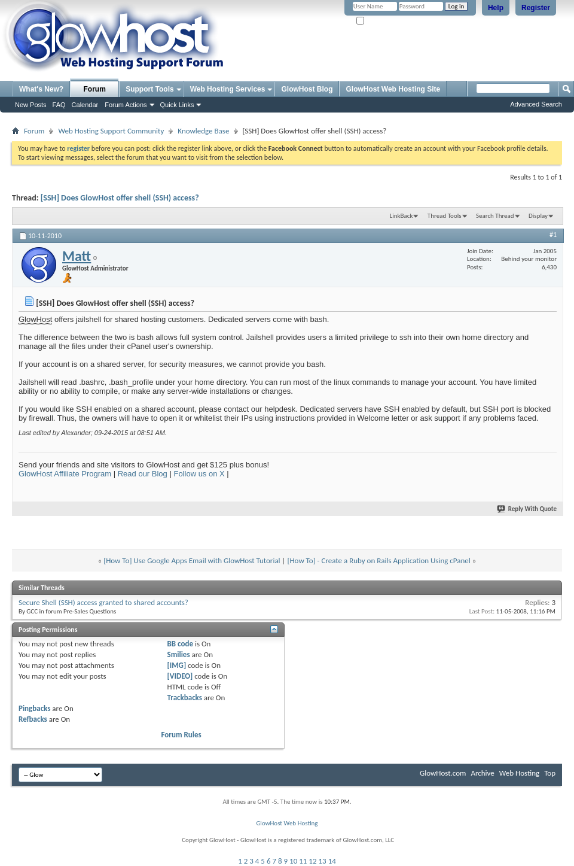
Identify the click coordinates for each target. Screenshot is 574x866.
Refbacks (33, 719)
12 (312, 860)
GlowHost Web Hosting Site (393, 89)
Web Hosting (519, 772)
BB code (180, 643)
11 (303, 860)
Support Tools (149, 89)
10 (293, 860)
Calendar (85, 104)
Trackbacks (184, 697)
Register (535, 8)
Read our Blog (142, 473)
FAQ (59, 104)
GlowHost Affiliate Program (65, 473)
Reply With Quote (527, 509)
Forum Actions (125, 104)
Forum (95, 89)
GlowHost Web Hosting (286, 823)
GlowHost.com (443, 772)
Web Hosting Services (227, 89)
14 (332, 860)
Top (549, 772)
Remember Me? (382, 21)
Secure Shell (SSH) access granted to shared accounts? (103, 602)
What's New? (41, 89)
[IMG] (177, 665)
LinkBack (401, 216)
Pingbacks (34, 708)
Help (495, 8)
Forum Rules (181, 734)
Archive (482, 772)
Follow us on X (198, 473)
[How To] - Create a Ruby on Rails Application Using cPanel (378, 560)
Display (538, 216)
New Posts (31, 104)
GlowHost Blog (306, 89)
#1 (553, 234)
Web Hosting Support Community (111, 130)
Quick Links (177, 104)
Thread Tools (445, 216)
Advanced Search (536, 104)
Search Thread (495, 216)
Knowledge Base (203, 130)
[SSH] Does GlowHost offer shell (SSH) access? (120, 198)
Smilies (178, 654)
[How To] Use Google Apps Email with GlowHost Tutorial (191, 560)
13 (322, 860)
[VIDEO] (180, 675)
